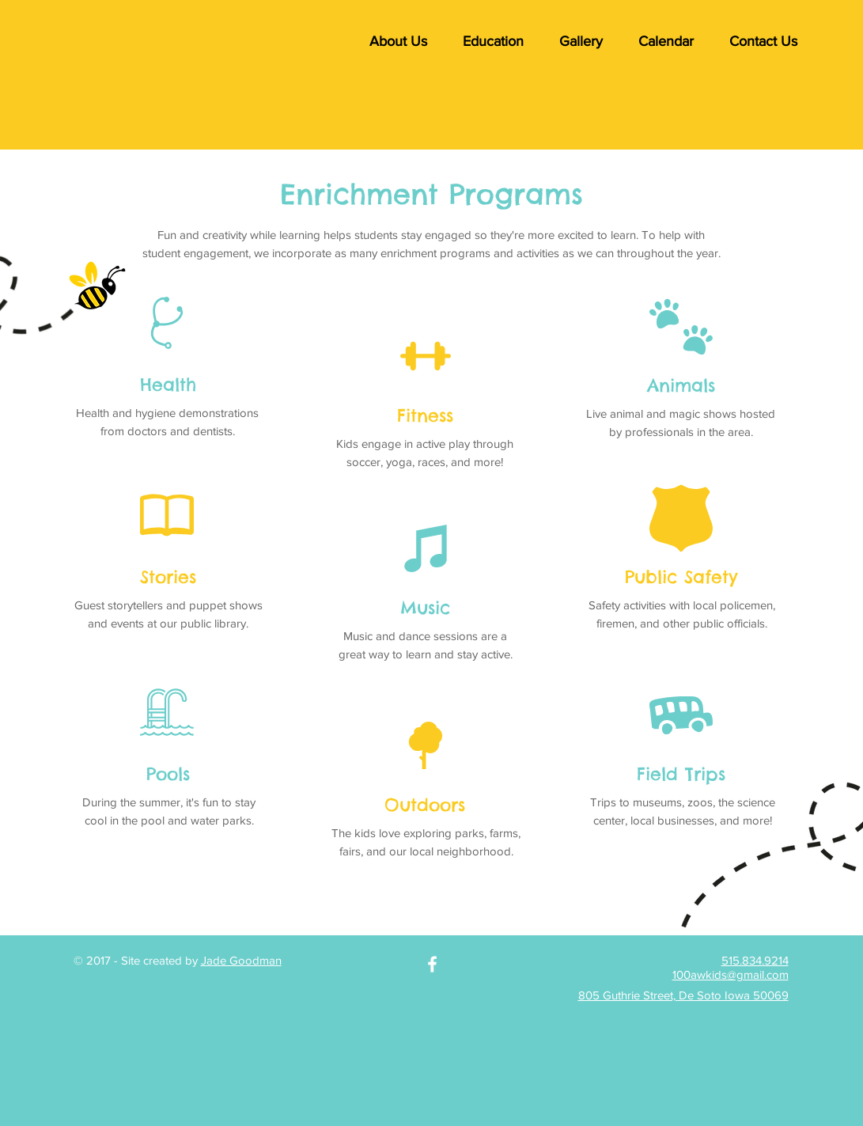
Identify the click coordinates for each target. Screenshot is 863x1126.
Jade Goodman (241, 960)
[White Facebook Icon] (432, 964)
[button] (398, 41)
